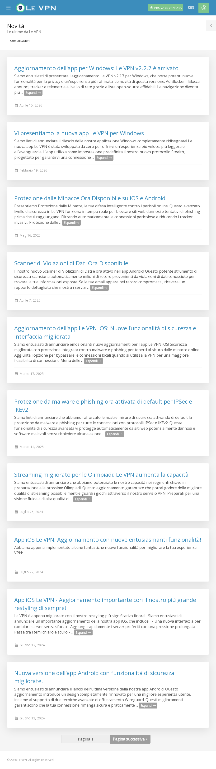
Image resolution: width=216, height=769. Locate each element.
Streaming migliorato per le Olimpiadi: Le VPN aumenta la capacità (101, 474)
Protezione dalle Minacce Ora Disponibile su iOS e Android (89, 198)
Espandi (33, 92)
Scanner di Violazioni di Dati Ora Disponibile (71, 263)
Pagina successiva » (130, 739)
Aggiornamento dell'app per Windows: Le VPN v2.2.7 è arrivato (96, 68)
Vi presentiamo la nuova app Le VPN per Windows (79, 133)
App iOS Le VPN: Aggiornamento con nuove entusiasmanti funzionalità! (108, 539)
